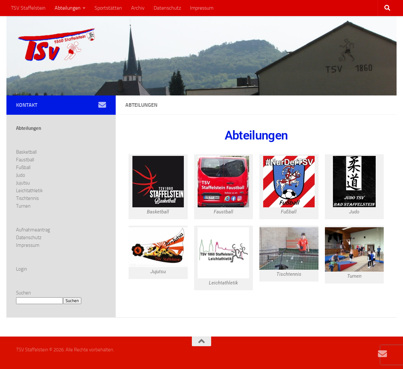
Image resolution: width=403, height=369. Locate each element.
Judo (20, 175)
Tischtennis (27, 198)
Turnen (23, 206)
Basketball (26, 152)
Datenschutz (167, 8)
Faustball (25, 160)
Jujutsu (23, 183)
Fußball (23, 167)
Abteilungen (68, 8)
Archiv (138, 8)
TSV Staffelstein (28, 8)
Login (21, 269)
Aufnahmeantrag (33, 230)
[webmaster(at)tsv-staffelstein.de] (102, 105)
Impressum (201, 8)
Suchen (23, 293)
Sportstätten (108, 8)
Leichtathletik (29, 191)
